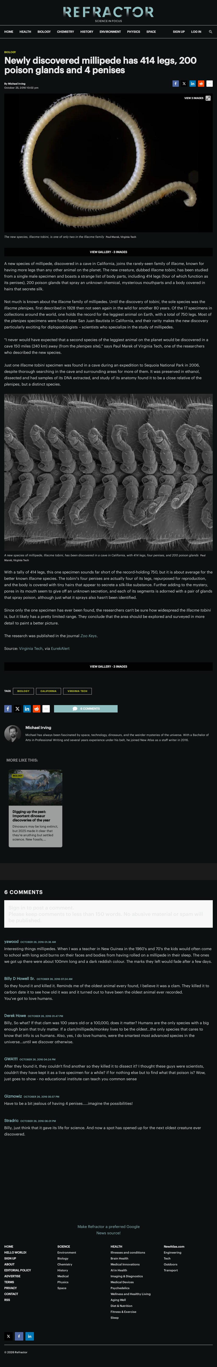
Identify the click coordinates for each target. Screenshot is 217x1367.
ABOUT (9, 1264)
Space (61, 1288)
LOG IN (196, 32)
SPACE (151, 32)
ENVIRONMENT (110, 32)
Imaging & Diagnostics (127, 1276)
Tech (167, 1258)
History (62, 1270)
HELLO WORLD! (15, 1252)
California (48, 691)
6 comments (86, 709)
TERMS (9, 1282)
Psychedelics (120, 1288)
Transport (171, 1270)
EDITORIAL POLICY (17, 1270)
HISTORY (86, 32)
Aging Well (118, 1300)
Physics (62, 1282)
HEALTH (25, 32)
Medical (63, 1276)
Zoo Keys (89, 635)
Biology (10, 52)
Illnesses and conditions (128, 1252)
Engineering (172, 1252)
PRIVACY (10, 1288)
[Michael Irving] (16, 83)
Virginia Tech (31, 648)
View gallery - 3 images (108, 252)
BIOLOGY (44, 32)
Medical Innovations (125, 1264)
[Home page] (108, 13)
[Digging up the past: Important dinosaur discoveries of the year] (35, 787)
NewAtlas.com (174, 1246)
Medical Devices (122, 1282)
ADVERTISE (12, 1276)
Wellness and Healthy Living (131, 1294)
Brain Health (119, 1258)
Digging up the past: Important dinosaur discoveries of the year (31, 815)
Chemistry (64, 1264)
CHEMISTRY (65, 32)
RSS (7, 1300)
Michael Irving (38, 727)
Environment (66, 1252)
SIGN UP (179, 32)
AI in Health (119, 1270)
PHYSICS (133, 32)
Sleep (115, 1318)
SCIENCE (63, 1246)
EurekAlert (60, 648)
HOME (8, 32)
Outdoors (170, 1264)
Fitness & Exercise (123, 1312)
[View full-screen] (208, 98)
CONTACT (11, 1294)
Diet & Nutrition (121, 1306)
